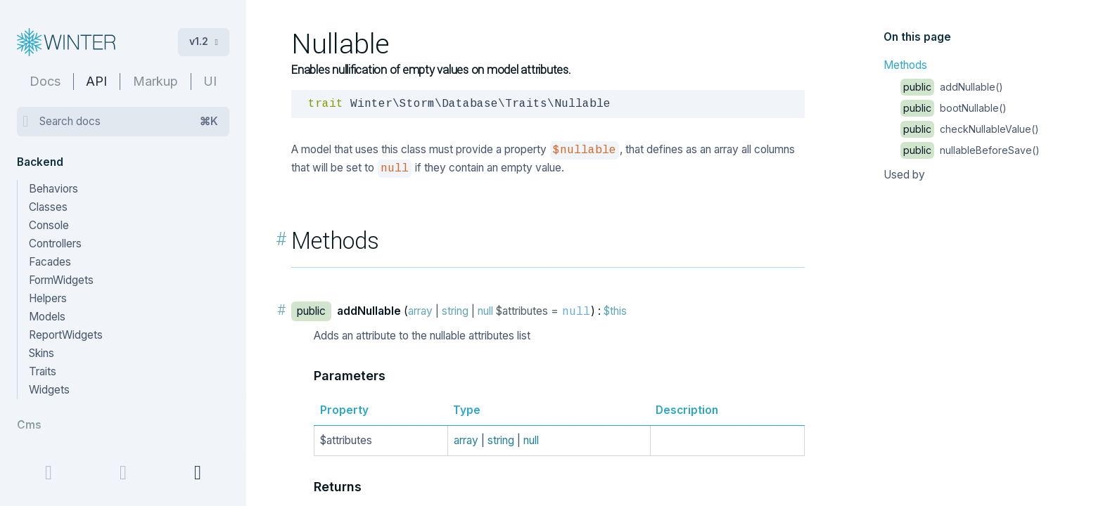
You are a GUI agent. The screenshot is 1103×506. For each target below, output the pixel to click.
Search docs (128, 121)
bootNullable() (953, 108)
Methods (905, 65)
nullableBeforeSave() (970, 150)
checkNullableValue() (969, 129)
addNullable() (951, 87)
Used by (904, 174)
